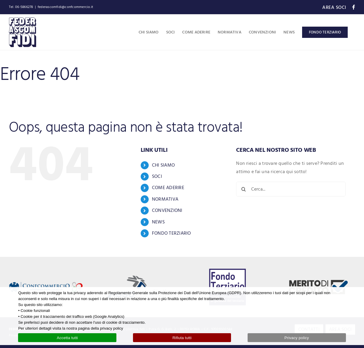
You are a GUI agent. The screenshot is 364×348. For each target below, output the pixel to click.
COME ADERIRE (168, 187)
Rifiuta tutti (182, 338)
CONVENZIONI (167, 210)
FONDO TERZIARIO (171, 233)
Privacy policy (296, 338)
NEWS (158, 222)
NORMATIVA (165, 199)
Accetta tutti (67, 338)
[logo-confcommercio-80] (46, 284)
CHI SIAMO (163, 165)
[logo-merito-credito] (318, 282)
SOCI (157, 176)
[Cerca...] (291, 189)
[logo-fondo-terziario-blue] (227, 271)
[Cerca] (243, 189)
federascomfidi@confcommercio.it (65, 6)
